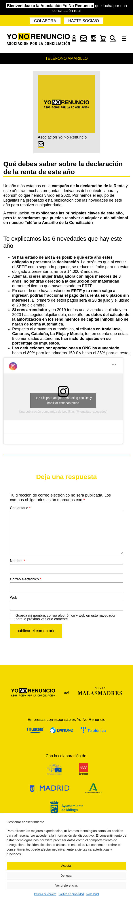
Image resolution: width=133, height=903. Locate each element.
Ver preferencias (66, 885)
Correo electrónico (25, 579)
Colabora (45, 21)
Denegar (66, 875)
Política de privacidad (71, 894)
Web (13, 597)
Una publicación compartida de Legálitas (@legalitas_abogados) (63, 411)
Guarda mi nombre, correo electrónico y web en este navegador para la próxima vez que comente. (65, 617)
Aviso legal (92, 894)
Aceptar (66, 865)
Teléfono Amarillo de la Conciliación (59, 222)
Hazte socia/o (83, 21)
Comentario (20, 508)
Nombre (17, 561)
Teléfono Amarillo (66, 58)
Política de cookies (45, 894)
